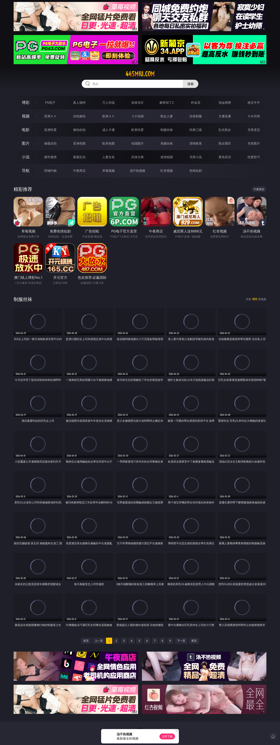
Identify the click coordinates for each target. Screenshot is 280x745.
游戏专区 (137, 102)
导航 (26, 170)
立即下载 (167, 736)
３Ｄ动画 (137, 116)
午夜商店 (79, 170)
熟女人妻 (166, 116)
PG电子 (50, 102)
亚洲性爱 (50, 130)
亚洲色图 (79, 143)
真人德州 (79, 102)
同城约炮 (50, 170)
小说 (26, 157)
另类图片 (254, 143)
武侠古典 (137, 157)
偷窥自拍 (50, 143)
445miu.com (140, 74)
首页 (86, 640)
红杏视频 (166, 170)
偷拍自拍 (79, 130)
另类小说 (195, 157)
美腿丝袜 (166, 143)
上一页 (99, 640)
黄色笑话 (225, 157)
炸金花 (195, 102)
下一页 (181, 640)
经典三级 (195, 130)
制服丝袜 (166, 130)
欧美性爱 (137, 130)
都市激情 (50, 157)
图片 (26, 143)
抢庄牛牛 (254, 102)
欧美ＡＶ (108, 116)
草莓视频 (108, 170)
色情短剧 (195, 170)
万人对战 (108, 102)
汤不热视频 (137, 170)
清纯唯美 (195, 143)
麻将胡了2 (166, 102)
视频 (26, 116)
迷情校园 (166, 157)
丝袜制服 (195, 116)
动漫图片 (137, 143)
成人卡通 (108, 130)
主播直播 (225, 116)
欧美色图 (108, 143)
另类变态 (254, 130)
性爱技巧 (254, 157)
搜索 (190, 84)
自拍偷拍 (79, 116)
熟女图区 (225, 143)
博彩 (26, 102)
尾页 (194, 640)
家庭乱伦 (79, 157)
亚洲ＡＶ (50, 116)
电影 (26, 129)
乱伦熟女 (225, 130)
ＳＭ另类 (254, 116)
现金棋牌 (225, 102)
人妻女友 (108, 157)
